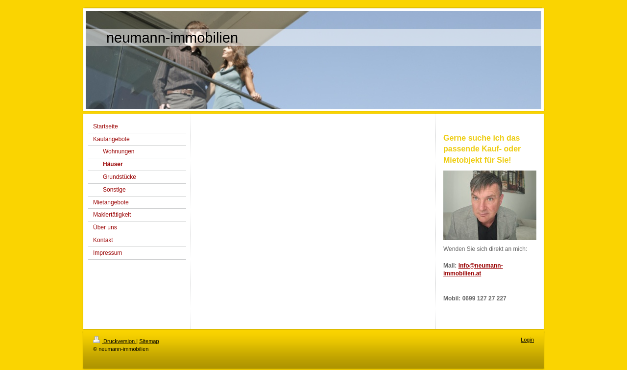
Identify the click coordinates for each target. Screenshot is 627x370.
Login (527, 340)
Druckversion (114, 341)
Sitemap (149, 341)
